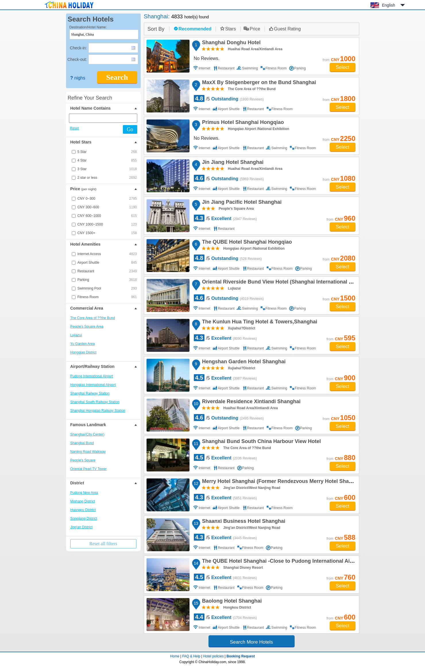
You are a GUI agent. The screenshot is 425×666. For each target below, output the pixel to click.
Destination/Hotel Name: (88, 27)
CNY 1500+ (107, 233)
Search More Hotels (251, 642)
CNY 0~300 (107, 198)
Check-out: (77, 59)
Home (174, 656)
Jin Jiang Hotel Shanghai (232, 163)
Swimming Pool (107, 288)
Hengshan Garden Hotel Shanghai (243, 362)
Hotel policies (213, 656)
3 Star (107, 169)
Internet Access (107, 254)
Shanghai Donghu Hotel (230, 43)
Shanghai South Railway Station (94, 402)
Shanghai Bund (82, 443)
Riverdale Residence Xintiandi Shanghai (250, 402)
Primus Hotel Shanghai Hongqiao (242, 123)
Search (117, 77)
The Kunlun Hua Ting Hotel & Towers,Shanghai (258, 322)
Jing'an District (81, 527)
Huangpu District (83, 510)
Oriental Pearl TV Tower (88, 469)
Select (342, 67)
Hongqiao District (83, 352)
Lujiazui (76, 335)
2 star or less (107, 177)
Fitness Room (107, 297)
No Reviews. (207, 58)
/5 (229, 98)
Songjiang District (83, 519)
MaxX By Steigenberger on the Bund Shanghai (258, 83)
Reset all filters (103, 543)
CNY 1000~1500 (107, 224)
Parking (107, 279)
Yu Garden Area (82, 344)
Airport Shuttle (107, 262)
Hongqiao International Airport (93, 385)
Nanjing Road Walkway (88, 452)
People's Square (83, 460)
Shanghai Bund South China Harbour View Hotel (260, 442)
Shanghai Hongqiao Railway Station (97, 411)
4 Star (107, 160)
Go (130, 129)
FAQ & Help (191, 656)
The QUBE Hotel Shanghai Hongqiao (246, 242)
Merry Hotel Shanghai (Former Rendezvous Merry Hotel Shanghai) (282, 482)
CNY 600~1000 (107, 215)
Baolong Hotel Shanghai (231, 601)
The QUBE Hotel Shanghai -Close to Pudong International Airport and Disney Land (302, 562)
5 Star (107, 151)
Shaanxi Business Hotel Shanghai (242, 522)
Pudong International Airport (91, 376)
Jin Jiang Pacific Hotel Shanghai (241, 203)
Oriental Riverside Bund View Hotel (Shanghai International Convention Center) (298, 282)
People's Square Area (87, 327)
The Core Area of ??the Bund (92, 318)
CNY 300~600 (107, 207)
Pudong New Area (84, 493)
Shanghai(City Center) (87, 434)
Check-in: (78, 48)
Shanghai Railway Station (90, 393)
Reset (74, 128)
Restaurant (107, 271)
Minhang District (82, 501)
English (388, 5)
